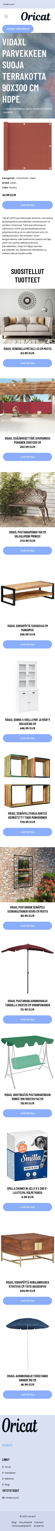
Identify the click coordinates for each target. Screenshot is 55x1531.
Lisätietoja (27, 205)
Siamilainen (10, 1472)
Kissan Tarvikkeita (17, 28)
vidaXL (32, 178)
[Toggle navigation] (6, 16)
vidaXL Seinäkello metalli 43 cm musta (27, 349)
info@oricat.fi (9, 4)
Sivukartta (39, 1525)
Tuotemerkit (22, 178)
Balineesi (9, 1478)
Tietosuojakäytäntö (21, 1525)
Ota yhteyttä (25, 1522)
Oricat (8, 1466)
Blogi (7, 1484)
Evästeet (39, 1522)
